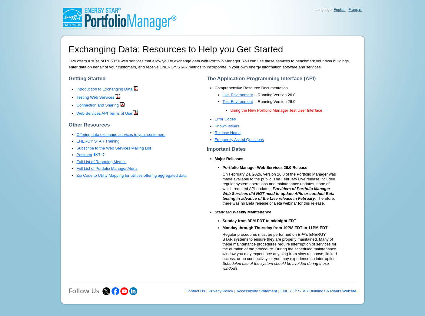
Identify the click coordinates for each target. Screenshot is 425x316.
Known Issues (227, 126)
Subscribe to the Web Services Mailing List (114, 148)
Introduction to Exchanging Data (105, 89)
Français (355, 10)
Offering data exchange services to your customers (121, 134)
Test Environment (238, 101)
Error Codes (225, 119)
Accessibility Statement (257, 291)
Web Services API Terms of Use (104, 113)
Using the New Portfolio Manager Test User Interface (276, 110)
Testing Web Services (96, 97)
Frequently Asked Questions (239, 139)
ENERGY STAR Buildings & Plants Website (319, 291)
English (339, 10)
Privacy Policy (220, 291)
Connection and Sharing (98, 105)
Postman (84, 155)
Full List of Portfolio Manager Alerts (107, 168)
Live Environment (238, 95)
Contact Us (195, 291)
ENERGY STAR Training (98, 141)
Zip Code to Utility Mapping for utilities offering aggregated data (132, 175)
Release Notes (228, 132)
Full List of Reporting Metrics (102, 162)
